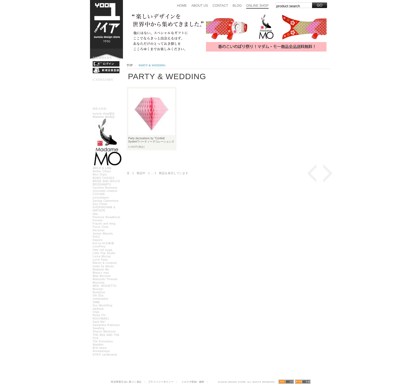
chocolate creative (105, 190)
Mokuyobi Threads (105, 279)
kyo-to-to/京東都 (103, 243)
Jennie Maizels (103, 233)
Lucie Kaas (100, 259)
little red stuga (102, 249)
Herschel (98, 230)
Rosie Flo (99, 315)
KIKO (96, 236)
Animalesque (101, 351)
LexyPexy (99, 246)
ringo (96, 311)
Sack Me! (99, 321)
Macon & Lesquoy (105, 262)
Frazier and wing (104, 223)
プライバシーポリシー (161, 381)
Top (130, 65)
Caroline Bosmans (105, 187)
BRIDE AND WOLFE (106, 181)
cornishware (101, 197)
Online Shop (257, 6)
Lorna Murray (102, 256)
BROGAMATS (102, 184)
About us (199, 6)
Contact (220, 6)
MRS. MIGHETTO (105, 285)
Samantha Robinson (106, 325)
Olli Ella (98, 295)
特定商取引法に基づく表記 (126, 381)
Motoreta (98, 282)
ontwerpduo (100, 298)
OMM (96, 302)
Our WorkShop (102, 305)
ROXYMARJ (101, 318)
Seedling (98, 328)
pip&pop (98, 308)
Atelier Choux (102, 171)
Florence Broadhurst (106, 217)
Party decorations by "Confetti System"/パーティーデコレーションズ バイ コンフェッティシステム (152, 141)
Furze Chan (100, 226)
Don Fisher (100, 204)
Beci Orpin (100, 174)
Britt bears (100, 347)
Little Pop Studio (104, 253)
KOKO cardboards (105, 354)
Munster (98, 289)
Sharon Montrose (104, 331)
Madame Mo (101, 269)
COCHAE (99, 194)
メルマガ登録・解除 (192, 381)
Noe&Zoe (99, 292)
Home (182, 6)
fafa (95, 214)
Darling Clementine (106, 200)
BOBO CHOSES (103, 178)
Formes (98, 220)
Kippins (98, 240)
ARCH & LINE (102, 168)
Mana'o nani (101, 272)
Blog (237, 6)
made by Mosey (103, 266)
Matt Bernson (102, 275)
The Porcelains (103, 341)
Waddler (98, 344)
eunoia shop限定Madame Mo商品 (108, 139)
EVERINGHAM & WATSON (104, 209)
